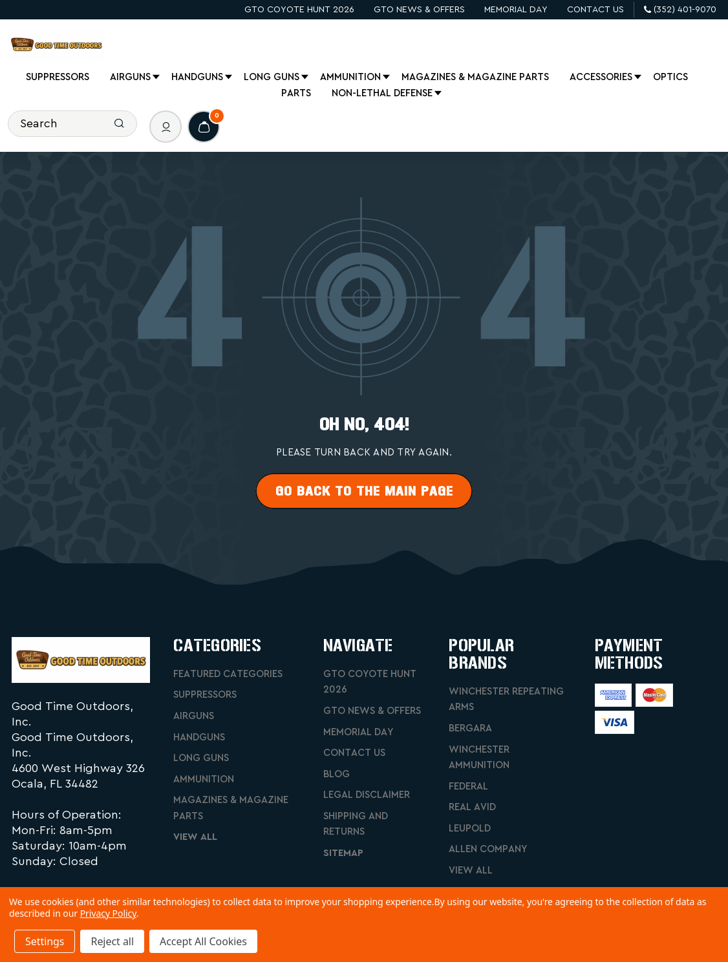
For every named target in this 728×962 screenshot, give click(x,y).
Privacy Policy (108, 913)
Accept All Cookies (203, 941)
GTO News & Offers (419, 9)
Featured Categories (228, 674)
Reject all (112, 941)
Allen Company (488, 849)
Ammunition (351, 77)
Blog (336, 774)
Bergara (470, 728)
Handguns (198, 77)
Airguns (131, 77)
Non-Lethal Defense (383, 93)
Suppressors (57, 77)
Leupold (470, 828)
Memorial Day (516, 9)
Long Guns (272, 77)
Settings (44, 941)
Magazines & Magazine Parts (475, 77)
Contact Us (595, 9)
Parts (296, 93)
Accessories (602, 77)
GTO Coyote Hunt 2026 (299, 9)
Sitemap (343, 853)
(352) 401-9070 (680, 9)
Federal (468, 786)
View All (195, 837)
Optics (670, 77)
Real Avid (472, 807)
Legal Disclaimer (366, 795)
